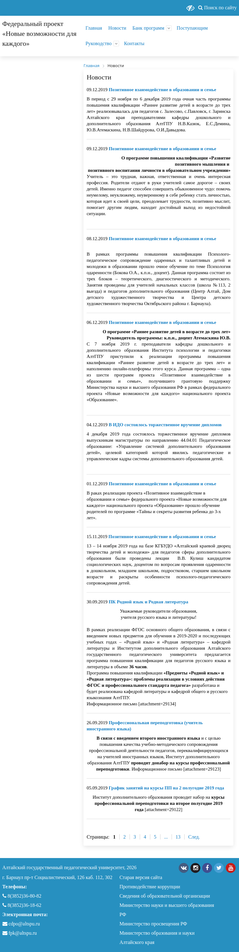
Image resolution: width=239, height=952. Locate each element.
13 (178, 836)
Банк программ (148, 28)
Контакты (134, 43)
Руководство (98, 43)
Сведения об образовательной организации (165, 896)
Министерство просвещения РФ (153, 923)
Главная (93, 28)
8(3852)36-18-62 (21, 905)
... (166, 836)
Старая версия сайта (141, 877)
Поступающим (192, 28)
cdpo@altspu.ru (24, 923)
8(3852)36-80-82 (21, 896)
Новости (117, 28)
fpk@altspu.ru (19, 933)
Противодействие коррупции (150, 886)
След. (194, 836)
